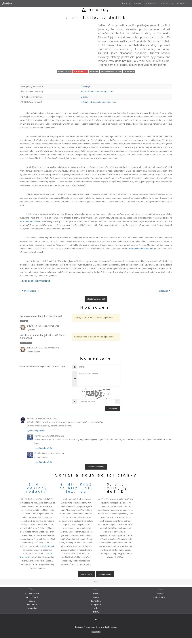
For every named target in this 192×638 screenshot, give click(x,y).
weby (96, 608)
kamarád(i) (101, 91)
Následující (164, 291)
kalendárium (31, 608)
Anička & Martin (88, 91)
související (183, 3)
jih (89, 86)
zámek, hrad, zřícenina (104, 102)
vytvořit (30, 431)
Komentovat (112, 409)
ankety (96, 612)
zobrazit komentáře (96, 467)
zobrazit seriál (86, 574)
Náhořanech (48, 546)
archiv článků (32, 597)
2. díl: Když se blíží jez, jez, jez (76, 488)
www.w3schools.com (108, 627)
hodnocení (151, 3)
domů (125, 3)
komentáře (167, 3)
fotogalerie (96, 604)
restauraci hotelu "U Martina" (141, 248)
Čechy (84, 86)
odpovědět (40, 431)
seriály (32, 601)
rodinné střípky (160, 597)
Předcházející (29, 291)
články (96, 593)
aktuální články (32, 593)
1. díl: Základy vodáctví (37, 488)
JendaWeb (7, 3)
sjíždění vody (87, 102)
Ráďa (110, 91)
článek (138, 3)
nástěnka (160, 593)
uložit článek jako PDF (96, 299)
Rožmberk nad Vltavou (30, 221)
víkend (84, 97)
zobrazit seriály (105, 574)
